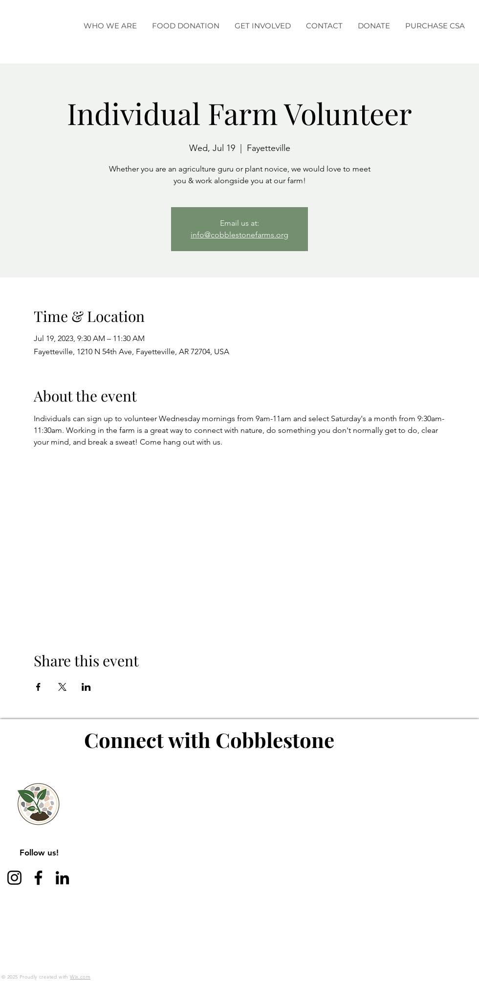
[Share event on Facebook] (38, 687)
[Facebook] (38, 877)
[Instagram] (14, 877)
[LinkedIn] (62, 877)
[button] (110, 26)
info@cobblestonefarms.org (239, 234)
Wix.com (80, 977)
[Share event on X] (62, 687)
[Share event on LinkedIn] (86, 687)
